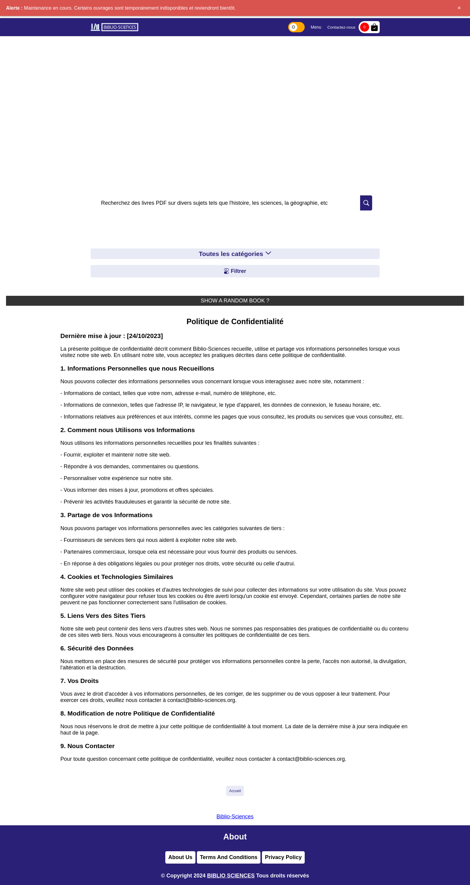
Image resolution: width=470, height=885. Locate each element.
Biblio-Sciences (235, 817)
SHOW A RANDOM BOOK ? (235, 301)
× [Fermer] (459, 8)
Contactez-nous (341, 27)
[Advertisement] (235, 81)
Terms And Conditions (228, 857)
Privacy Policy (283, 857)
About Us (180, 857)
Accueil (235, 791)
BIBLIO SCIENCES (231, 876)
